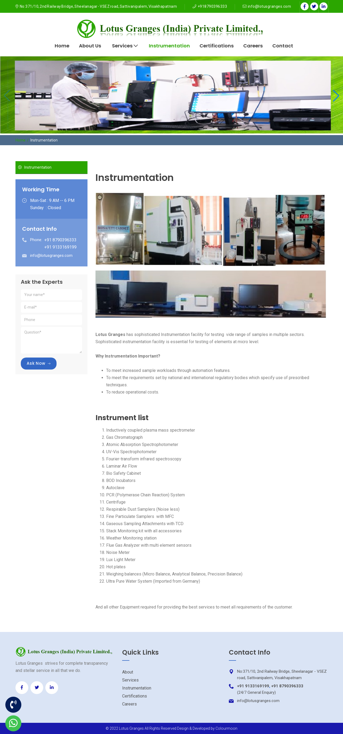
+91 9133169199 (253, 686)
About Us (90, 45)
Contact (282, 45)
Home (62, 45)
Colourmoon (226, 728)
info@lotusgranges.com (269, 6)
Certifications (217, 45)
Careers (253, 45)
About (127, 672)
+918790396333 (212, 6)
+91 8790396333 (287, 686)
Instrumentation (169, 45)
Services (125, 45)
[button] (336, 96)
